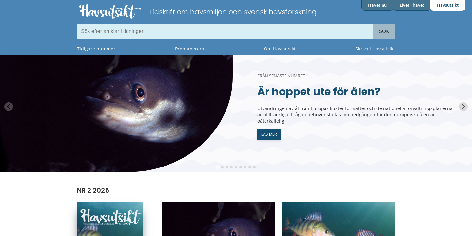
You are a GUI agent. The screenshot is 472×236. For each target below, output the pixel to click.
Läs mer (269, 134)
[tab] (217, 167)
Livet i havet (412, 5)
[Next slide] (463, 106)
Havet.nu (377, 5)
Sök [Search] (384, 31)
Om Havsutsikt (280, 49)
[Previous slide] (8, 106)
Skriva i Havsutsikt (375, 49)
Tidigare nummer (96, 49)
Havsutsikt (448, 5)
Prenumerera (189, 49)
